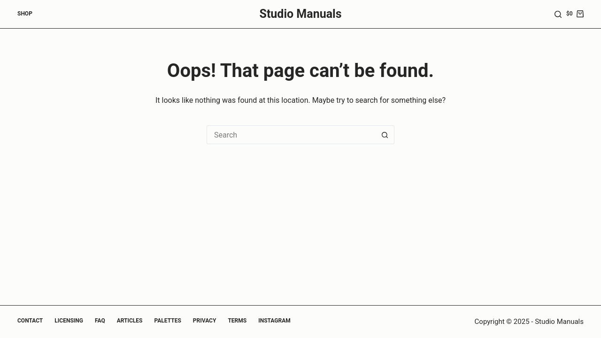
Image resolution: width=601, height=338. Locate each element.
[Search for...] (291, 134)
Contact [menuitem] (30, 320)
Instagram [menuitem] (274, 320)
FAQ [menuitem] (100, 320)
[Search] (558, 14)
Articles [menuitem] (130, 320)
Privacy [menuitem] (204, 320)
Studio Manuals (301, 14)
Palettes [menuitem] (167, 320)
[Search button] (385, 134)
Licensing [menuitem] (68, 320)
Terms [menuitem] (237, 320)
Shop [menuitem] (24, 13)
